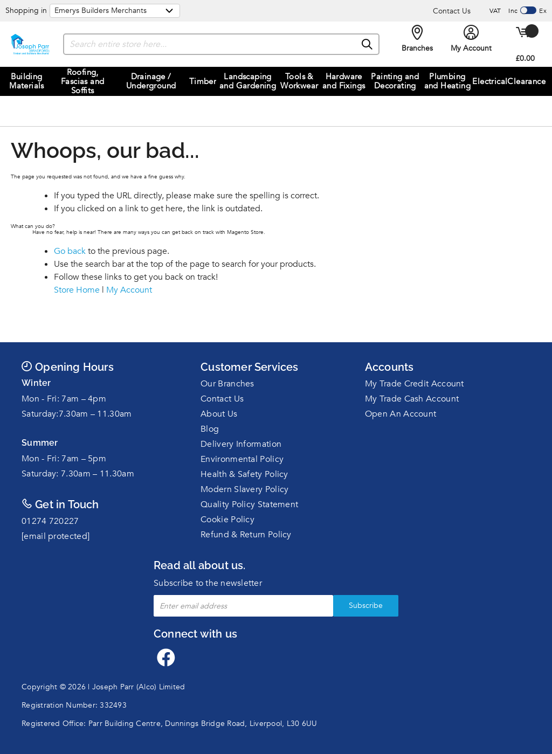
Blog (210, 429)
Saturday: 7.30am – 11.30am (78, 473)
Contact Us (452, 11)
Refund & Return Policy (246, 534)
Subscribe (366, 605)
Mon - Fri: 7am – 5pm (64, 458)
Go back (70, 251)
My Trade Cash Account (412, 398)
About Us (219, 414)
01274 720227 (50, 521)
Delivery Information (241, 444)
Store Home (77, 290)
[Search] (368, 45)
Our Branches (227, 383)
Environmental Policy (242, 459)
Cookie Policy (227, 519)
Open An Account (401, 414)
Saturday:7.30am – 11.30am (77, 414)
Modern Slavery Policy (244, 489)
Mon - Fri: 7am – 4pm (64, 398)
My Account (129, 290)
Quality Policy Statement (249, 504)
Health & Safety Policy (244, 474)
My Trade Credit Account (414, 383)
